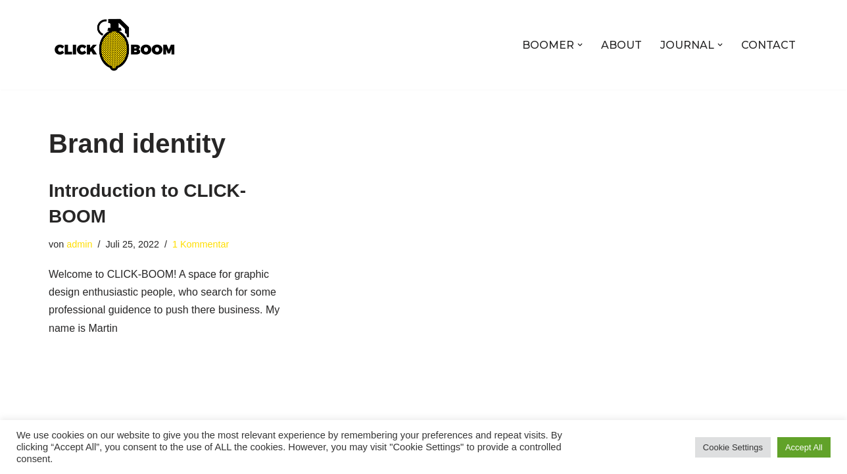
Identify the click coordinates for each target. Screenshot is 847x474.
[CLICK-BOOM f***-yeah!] (115, 45)
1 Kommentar (200, 244)
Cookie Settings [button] (733, 447)
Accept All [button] (804, 447)
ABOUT (621, 45)
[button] (580, 44)
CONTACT (768, 45)
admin (79, 244)
